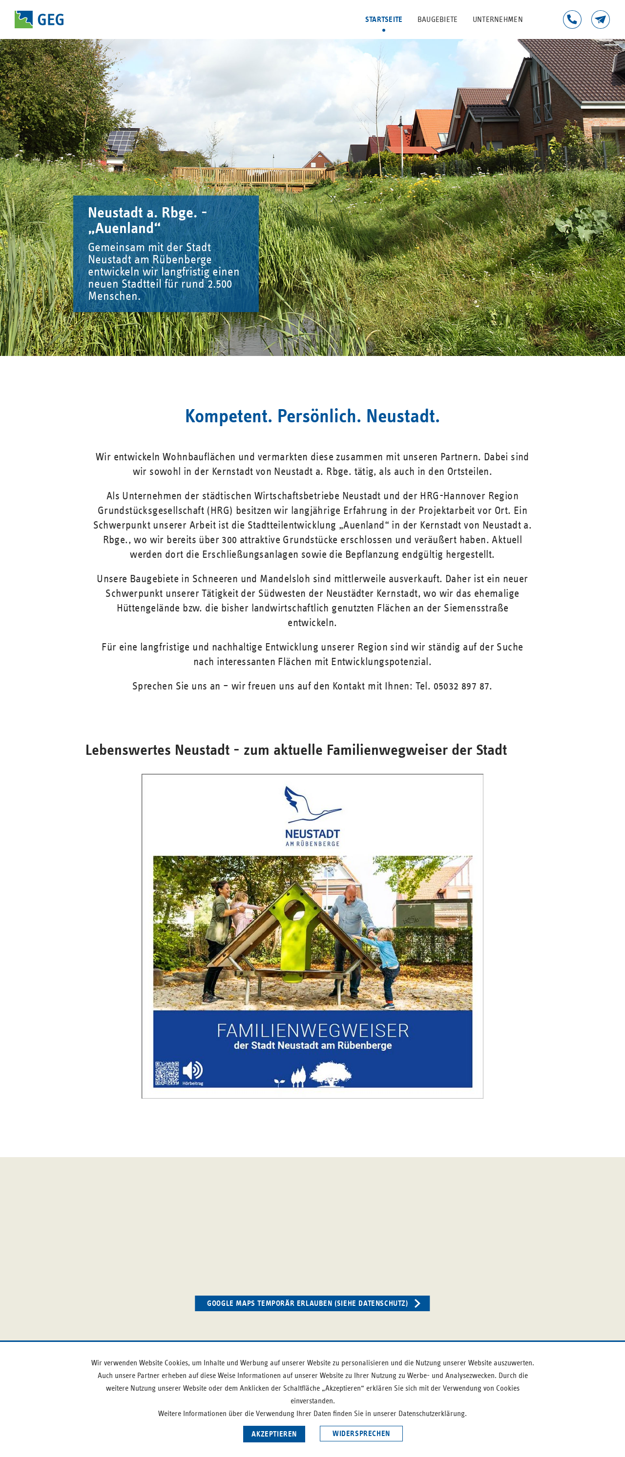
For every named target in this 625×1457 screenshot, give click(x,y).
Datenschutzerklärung (431, 1414)
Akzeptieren (274, 1434)
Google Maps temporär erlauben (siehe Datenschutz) (307, 1303)
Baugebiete (437, 19)
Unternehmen (498, 19)
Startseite (384, 19)
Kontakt (600, 19)
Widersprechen (361, 1433)
